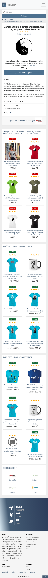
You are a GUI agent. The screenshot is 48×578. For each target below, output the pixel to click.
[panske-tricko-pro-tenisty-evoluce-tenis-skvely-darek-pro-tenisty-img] (35, 375)
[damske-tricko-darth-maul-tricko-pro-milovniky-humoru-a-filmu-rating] (12, 322)
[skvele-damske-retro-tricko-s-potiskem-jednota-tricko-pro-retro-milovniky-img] (12, 264)
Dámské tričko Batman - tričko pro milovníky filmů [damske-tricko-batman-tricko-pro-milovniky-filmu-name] (35, 310)
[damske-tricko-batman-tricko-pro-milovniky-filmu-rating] (35, 290)
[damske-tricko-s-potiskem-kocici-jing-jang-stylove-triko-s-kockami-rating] (12, 142)
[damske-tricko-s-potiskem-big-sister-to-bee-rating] (12, 366)
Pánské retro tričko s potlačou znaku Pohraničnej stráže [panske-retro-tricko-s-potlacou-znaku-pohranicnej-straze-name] (12, 451)
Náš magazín (6, 567)
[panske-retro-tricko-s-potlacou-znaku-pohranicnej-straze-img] (12, 441)
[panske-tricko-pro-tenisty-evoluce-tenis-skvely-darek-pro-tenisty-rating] (35, 366)
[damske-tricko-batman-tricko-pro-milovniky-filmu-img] (35, 299)
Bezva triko (13, 113)
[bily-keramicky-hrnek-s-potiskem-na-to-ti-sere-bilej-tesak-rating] (35, 255)
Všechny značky (30, 542)
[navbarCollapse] (43, 4)
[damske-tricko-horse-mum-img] (12, 299)
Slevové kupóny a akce (32, 537)
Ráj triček (5, 572)
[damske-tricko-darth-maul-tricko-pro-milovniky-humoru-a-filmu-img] (12, 331)
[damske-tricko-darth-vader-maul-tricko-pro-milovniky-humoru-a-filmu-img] (35, 331)
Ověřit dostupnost (24, 72)
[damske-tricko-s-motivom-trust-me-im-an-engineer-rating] (35, 435)
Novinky (28, 546)
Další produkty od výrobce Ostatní (17, 357)
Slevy (27, 549)
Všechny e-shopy (31, 544)
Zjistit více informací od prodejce (24, 120)
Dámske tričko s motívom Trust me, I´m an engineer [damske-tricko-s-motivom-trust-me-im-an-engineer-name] (35, 455)
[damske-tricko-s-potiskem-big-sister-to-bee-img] (12, 375)
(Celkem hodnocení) (24, 34)
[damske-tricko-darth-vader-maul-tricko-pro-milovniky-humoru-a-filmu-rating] (35, 322)
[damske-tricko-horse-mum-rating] (12, 290)
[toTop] (45, 576)
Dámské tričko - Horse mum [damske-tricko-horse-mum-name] (12, 309)
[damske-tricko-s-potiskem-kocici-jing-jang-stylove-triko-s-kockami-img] (12, 151)
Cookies (28, 569)
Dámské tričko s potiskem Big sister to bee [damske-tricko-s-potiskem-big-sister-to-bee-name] (12, 386)
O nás (27, 567)
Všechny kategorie (31, 539)
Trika (13, 572)
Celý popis (32, 65)
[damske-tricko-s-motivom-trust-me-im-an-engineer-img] (35, 444)
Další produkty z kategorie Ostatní (17, 246)
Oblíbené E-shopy (10, 468)
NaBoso (32, 572)
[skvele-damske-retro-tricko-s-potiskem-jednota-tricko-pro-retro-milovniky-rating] (12, 255)
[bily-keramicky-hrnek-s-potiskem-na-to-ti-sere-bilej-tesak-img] (35, 264)
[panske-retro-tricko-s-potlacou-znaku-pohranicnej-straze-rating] (12, 435)
